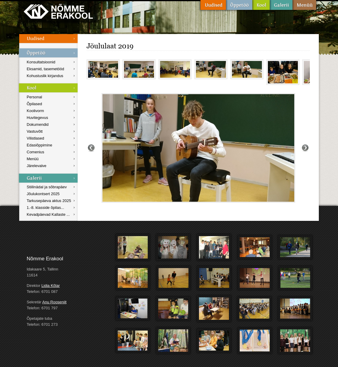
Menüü (304, 5)
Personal (34, 97)
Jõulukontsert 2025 (43, 194)
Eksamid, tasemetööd (45, 69)
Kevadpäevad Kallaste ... (48, 214)
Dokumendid (38, 124)
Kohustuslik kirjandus (45, 76)
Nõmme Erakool (58, 11)
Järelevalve (36, 165)
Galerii (281, 5)
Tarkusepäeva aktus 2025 (49, 200)
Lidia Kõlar (50, 285)
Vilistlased (35, 138)
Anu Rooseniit (54, 302)
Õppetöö (239, 5)
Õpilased (34, 104)
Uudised (213, 5)
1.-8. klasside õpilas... (45, 207)
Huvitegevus (37, 117)
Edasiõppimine (39, 145)
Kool (261, 5)
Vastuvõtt (35, 131)
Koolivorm (35, 110)
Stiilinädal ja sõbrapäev (47, 187)
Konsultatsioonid (41, 62)
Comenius (35, 152)
